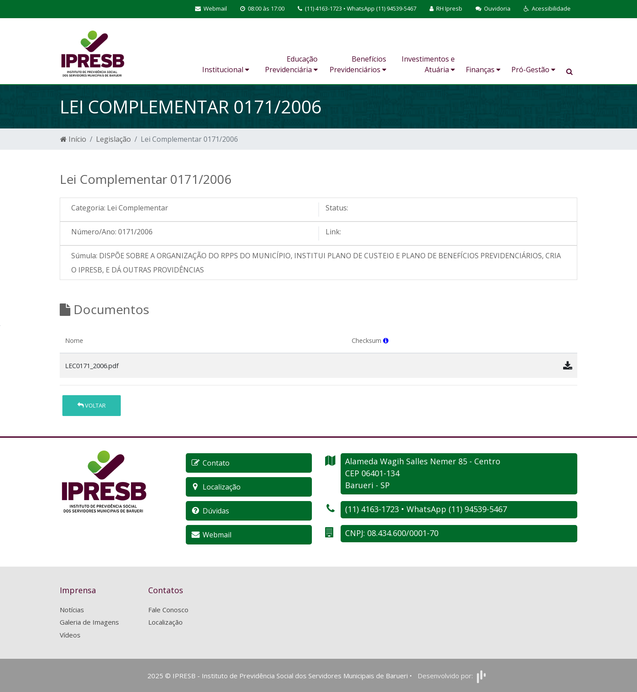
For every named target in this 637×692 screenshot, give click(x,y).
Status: (337, 208)
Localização (165, 622)
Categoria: (88, 208)
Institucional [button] (225, 69)
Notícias (72, 609)
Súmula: (84, 255)
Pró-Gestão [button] (533, 69)
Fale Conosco (168, 609)
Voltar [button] (91, 405)
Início (73, 139)
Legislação (113, 139)
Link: (333, 232)
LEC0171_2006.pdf (92, 366)
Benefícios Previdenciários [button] (358, 64)
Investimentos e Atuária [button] (428, 64)
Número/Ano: (93, 232)
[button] (547, 9)
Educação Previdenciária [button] (291, 64)
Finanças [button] (483, 69)
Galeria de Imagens (89, 622)
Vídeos (70, 634)
